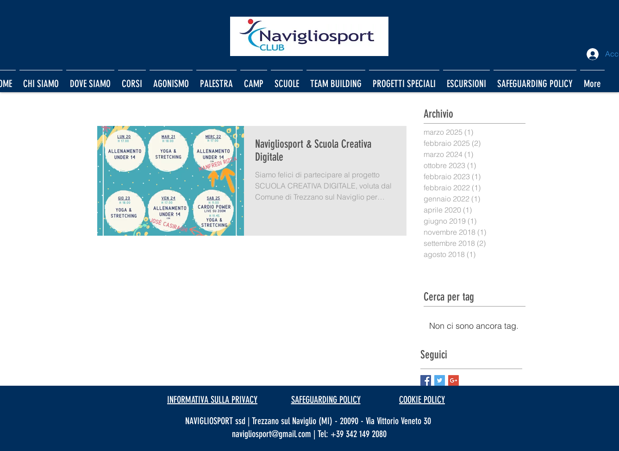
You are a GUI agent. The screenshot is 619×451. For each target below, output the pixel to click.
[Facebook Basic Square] (425, 380)
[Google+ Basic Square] (453, 380)
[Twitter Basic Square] (439, 380)
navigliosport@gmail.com (271, 433)
